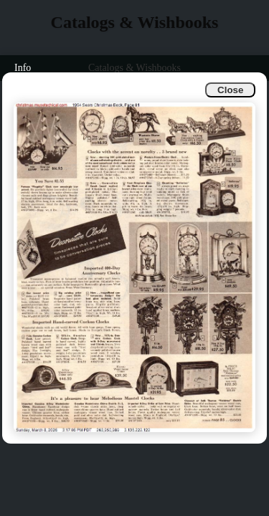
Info (22, 67)
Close (230, 90)
